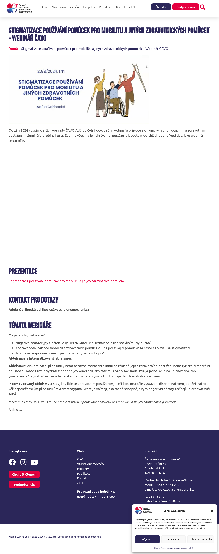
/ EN (133, 7)
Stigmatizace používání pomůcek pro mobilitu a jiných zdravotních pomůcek (66, 281)
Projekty (90, 7)
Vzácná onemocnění (66, 7)
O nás (45, 7)
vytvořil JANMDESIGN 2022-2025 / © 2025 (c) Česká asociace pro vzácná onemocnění (55, 536)
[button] (212, 511)
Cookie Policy (160, 547)
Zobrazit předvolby (200, 539)
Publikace (106, 7)
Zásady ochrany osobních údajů (180, 547)
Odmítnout (173, 539)
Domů (13, 48)
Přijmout (147, 539)
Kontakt (121, 7)
